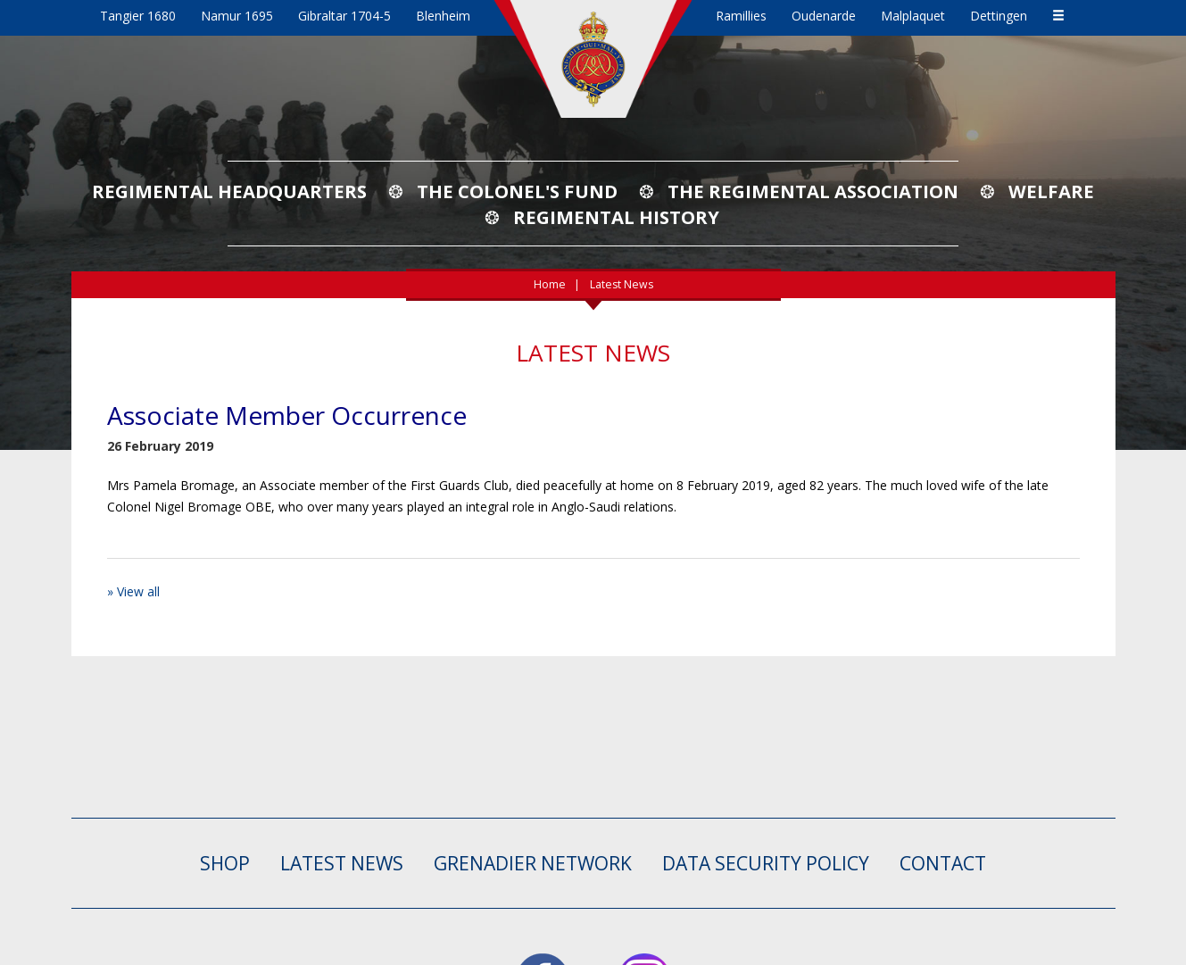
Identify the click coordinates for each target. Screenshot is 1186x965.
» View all (133, 591)
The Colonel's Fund (517, 191)
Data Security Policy (765, 863)
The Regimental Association (813, 191)
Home (550, 284)
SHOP (225, 863)
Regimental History (616, 216)
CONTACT (943, 863)
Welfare (1051, 191)
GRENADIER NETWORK (533, 863)
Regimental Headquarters (229, 191)
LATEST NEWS (341, 863)
